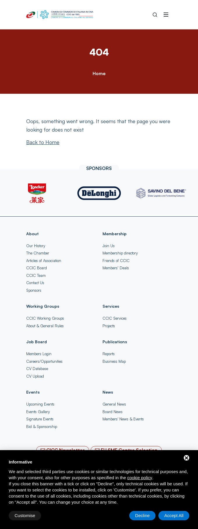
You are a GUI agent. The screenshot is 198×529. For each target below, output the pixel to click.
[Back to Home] (42, 142)
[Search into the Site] (155, 14)
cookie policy (139, 477)
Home (99, 73)
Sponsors (33, 290)
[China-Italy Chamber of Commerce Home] (59, 14)
